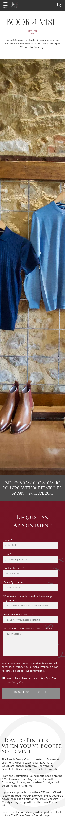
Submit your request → (31, 693)
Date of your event (13, 582)
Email (7, 554)
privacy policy (37, 670)
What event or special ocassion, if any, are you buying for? (28, 598)
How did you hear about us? (19, 614)
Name (7, 540)
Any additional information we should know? (27, 628)
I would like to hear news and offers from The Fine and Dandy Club (29, 680)
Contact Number (13, 568)
